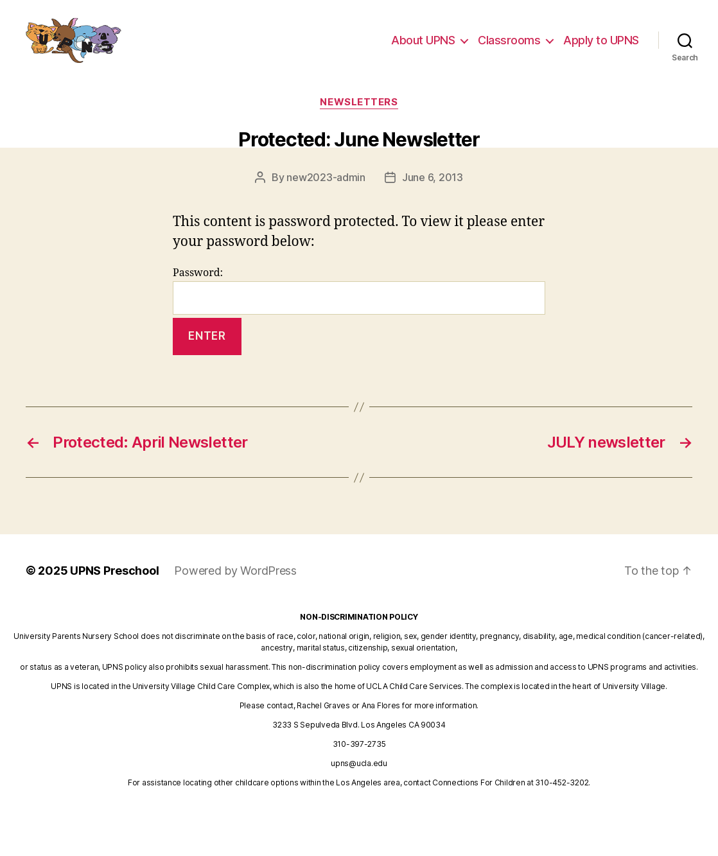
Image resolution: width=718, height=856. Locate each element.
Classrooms (509, 46)
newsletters (359, 102)
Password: (359, 290)
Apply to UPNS (601, 46)
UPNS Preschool (114, 570)
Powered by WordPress (235, 570)
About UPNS (423, 46)
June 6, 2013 (432, 177)
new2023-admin (325, 177)
